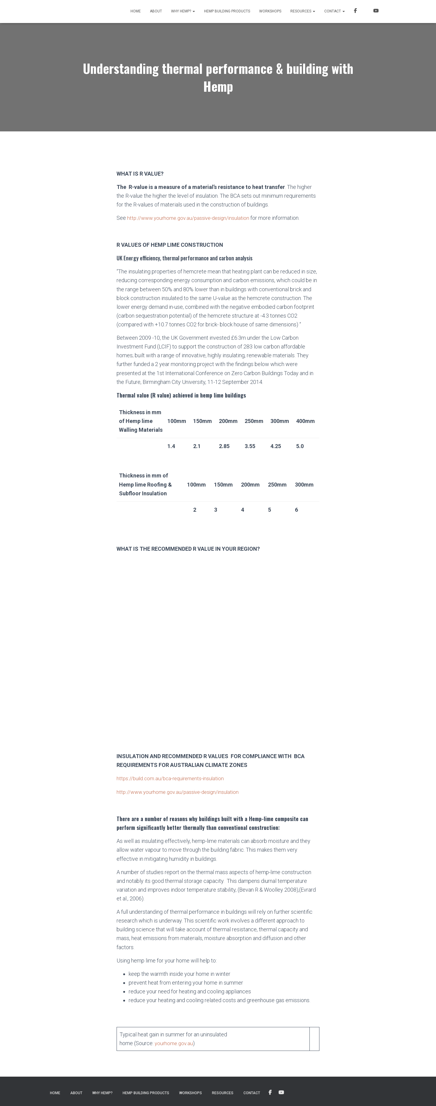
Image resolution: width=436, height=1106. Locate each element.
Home (135, 11)
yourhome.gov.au (174, 1042)
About (156, 11)
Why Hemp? (183, 11)
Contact (334, 11)
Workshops (270, 11)
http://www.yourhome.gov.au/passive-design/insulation (191, 218)
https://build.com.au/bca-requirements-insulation (173, 778)
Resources (302, 11)
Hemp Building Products (227, 11)
